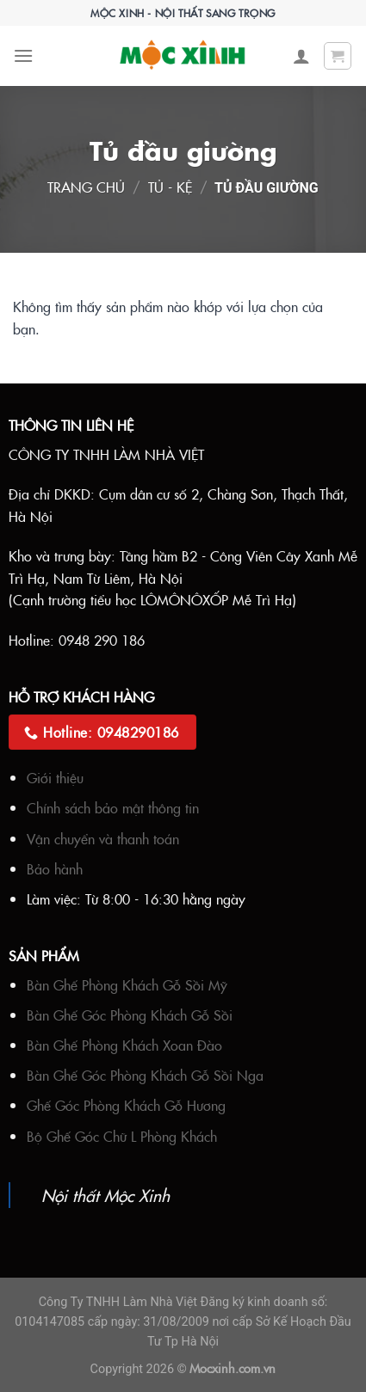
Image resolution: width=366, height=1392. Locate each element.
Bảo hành (55, 868)
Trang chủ (86, 186)
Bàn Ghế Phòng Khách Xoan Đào (124, 1044)
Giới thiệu (55, 777)
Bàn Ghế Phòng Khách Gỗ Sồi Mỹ (127, 984)
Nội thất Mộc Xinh (105, 1194)
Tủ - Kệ (170, 186)
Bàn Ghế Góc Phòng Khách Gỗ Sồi (130, 1014)
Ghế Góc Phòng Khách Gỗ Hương (126, 1104)
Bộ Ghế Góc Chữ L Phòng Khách (122, 1135)
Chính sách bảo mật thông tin (113, 807)
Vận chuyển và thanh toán (103, 838)
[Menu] (23, 55)
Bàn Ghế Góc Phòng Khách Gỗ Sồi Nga (145, 1074)
